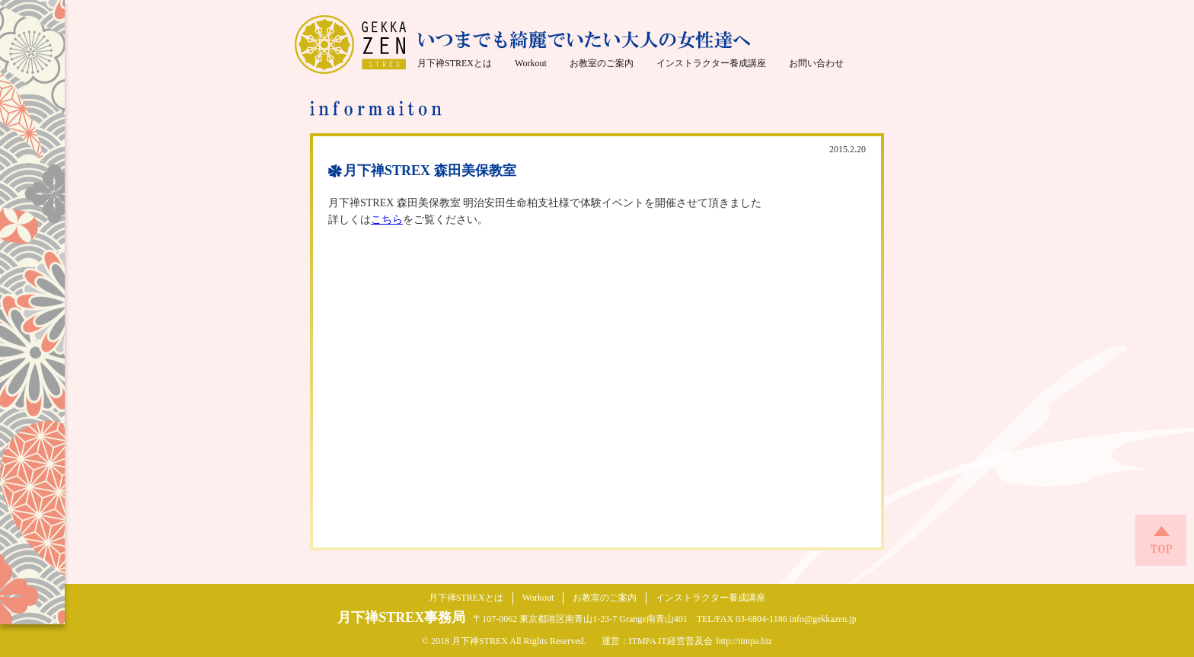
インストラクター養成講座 (711, 63)
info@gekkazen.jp (823, 619)
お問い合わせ (816, 63)
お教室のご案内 (602, 63)
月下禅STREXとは (454, 63)
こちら (387, 219)
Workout (531, 63)
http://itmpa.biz (745, 641)
